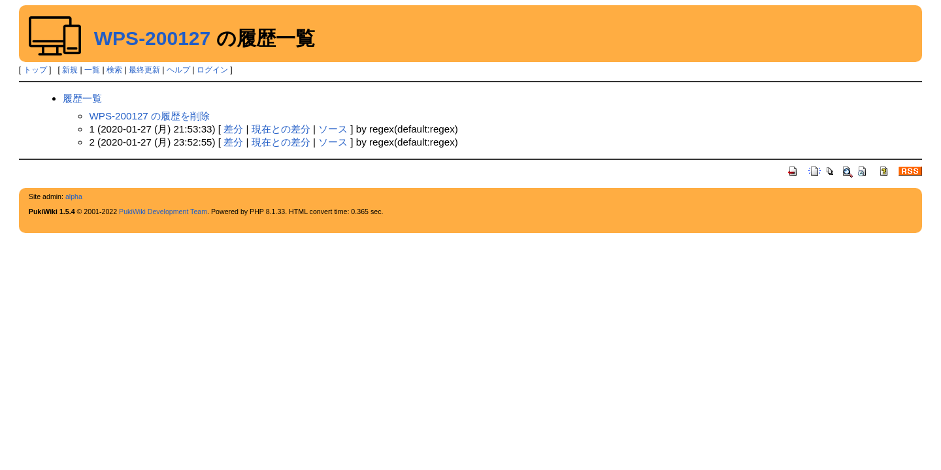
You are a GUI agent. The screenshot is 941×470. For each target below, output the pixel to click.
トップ (35, 69)
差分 (233, 128)
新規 (70, 69)
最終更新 (144, 69)
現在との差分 (281, 128)
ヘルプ (178, 69)
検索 (114, 69)
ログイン (212, 69)
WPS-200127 (152, 38)
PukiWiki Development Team (163, 211)
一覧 (92, 69)
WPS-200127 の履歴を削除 (149, 115)
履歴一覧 (82, 98)
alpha (73, 196)
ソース (333, 128)
